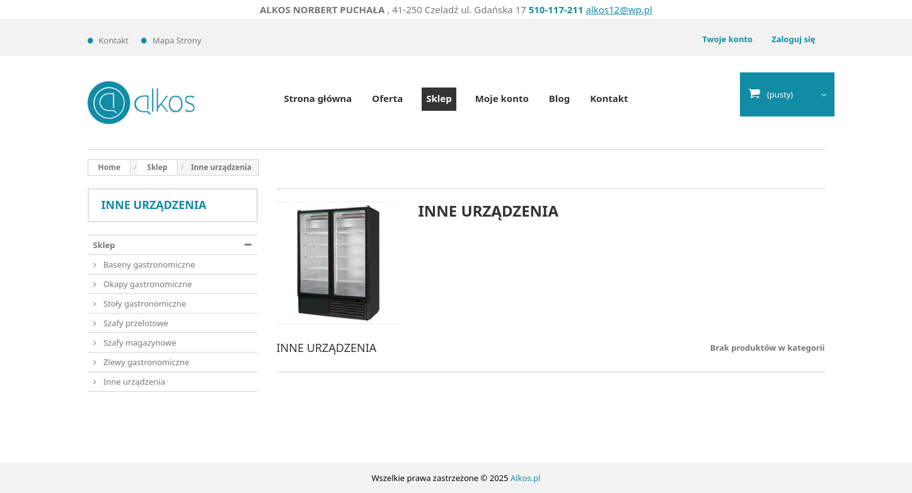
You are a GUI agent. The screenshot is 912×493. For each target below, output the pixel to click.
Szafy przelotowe (134, 323)
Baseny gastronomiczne (148, 264)
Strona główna (318, 98)
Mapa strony (177, 40)
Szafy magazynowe (138, 342)
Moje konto (502, 98)
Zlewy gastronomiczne (145, 362)
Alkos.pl (526, 478)
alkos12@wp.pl (619, 9)
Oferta (387, 98)
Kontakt (114, 40)
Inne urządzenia (133, 381)
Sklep (438, 98)
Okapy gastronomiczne (146, 284)
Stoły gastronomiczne (144, 303)
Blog (559, 98)
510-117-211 (556, 9)
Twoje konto (727, 39)
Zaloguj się (793, 39)
